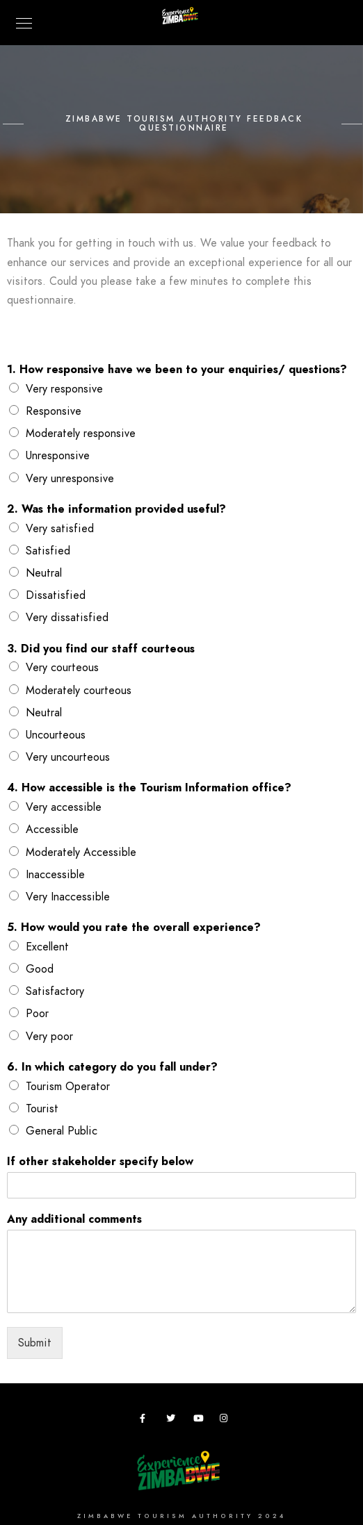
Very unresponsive (70, 478)
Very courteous (62, 667)
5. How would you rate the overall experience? (134, 928)
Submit (34, 1343)
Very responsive (64, 389)
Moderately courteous (78, 690)
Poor (37, 1013)
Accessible (52, 829)
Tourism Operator (68, 1086)
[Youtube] (200, 1421)
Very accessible (64, 807)
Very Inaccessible (68, 897)
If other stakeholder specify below (100, 1162)
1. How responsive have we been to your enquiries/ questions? (177, 370)
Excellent (47, 947)
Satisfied (48, 551)
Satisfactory (55, 991)
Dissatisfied (56, 595)
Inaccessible (55, 874)
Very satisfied (60, 528)
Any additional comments (74, 1219)
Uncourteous (56, 735)
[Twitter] (173, 1421)
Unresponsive (58, 455)
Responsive (53, 411)
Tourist (42, 1108)
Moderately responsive (81, 433)
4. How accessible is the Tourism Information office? (149, 788)
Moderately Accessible (81, 852)
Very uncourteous (68, 757)
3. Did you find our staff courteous (101, 649)
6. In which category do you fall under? (112, 1067)
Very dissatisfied (67, 617)
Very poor (49, 1036)
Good (40, 969)
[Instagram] (227, 1421)
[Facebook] (147, 1421)
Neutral (44, 573)
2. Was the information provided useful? (116, 509)
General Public (61, 1131)
